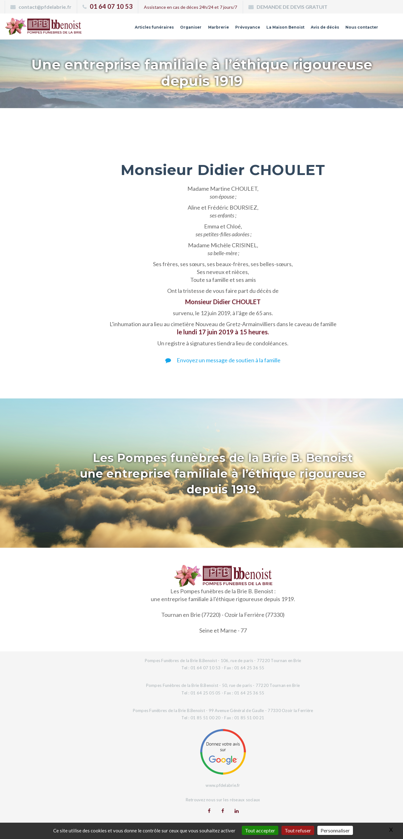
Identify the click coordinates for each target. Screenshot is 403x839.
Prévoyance (228, 29)
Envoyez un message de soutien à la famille (223, 360)
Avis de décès (316, 29)
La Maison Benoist (271, 29)
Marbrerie (195, 29)
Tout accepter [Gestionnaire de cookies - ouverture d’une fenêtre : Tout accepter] (260, 830)
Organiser (166, 29)
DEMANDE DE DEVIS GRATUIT (292, 7)
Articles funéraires (124, 29)
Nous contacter (358, 29)
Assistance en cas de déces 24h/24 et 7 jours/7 (190, 7)
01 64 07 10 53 (111, 6)
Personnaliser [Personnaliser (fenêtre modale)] (335, 830)
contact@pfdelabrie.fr (45, 7)
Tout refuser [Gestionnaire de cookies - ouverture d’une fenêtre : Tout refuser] (298, 830)
